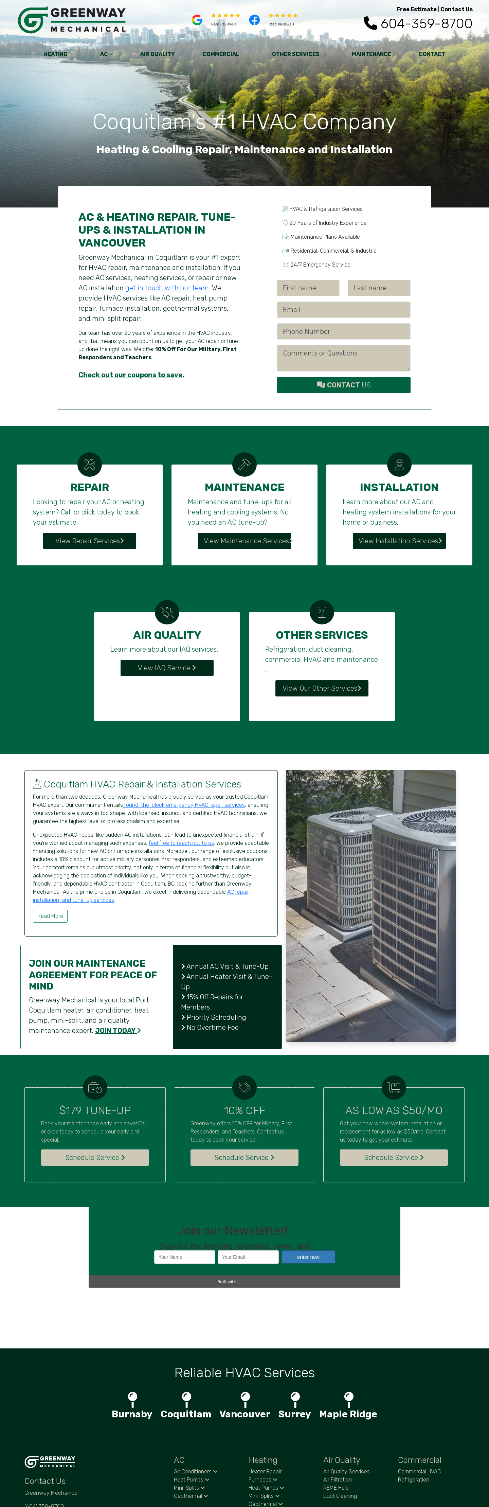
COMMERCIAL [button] (223, 54)
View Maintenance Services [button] (247, 541)
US (344, 385)
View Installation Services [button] (400, 541)
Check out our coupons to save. (131, 375)
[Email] (344, 310)
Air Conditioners (196, 1413)
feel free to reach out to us (181, 843)
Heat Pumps (192, 1421)
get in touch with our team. (167, 288)
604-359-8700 (418, 24)
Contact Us (456, 9)
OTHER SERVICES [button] (298, 54)
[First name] (308, 288)
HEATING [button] (58, 54)
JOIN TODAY (118, 1031)
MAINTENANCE (371, 54)
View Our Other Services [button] (322, 688)
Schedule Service (95, 1158)
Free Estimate (417, 9)
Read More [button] (50, 916)
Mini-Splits (189, 1429)
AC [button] (106, 54)
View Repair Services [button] (89, 541)
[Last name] (379, 288)
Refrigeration (413, 1421)
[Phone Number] (344, 331)
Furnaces (263, 1421)
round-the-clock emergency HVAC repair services (184, 805)
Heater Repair (265, 1413)
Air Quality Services (346, 1413)
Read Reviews (224, 24)
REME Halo (336, 1429)
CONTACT (432, 54)
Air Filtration (337, 1421)
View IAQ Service (167, 668)
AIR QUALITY (157, 54)
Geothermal (191, 1437)
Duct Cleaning (340, 1437)
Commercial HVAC (419, 1413)
